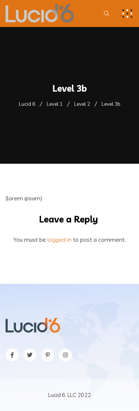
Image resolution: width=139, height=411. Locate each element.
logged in (59, 239)
